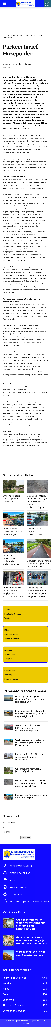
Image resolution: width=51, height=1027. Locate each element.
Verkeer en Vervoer (25, 35)
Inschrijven (25, 837)
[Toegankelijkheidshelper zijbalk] (47, 3)
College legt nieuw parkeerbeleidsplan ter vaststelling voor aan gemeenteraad (37, 592)
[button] (4, 3)
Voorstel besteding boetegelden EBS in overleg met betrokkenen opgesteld (31, 728)
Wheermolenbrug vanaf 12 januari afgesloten (11, 499)
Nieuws (13, 35)
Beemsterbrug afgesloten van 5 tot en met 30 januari (12, 531)
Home (5, 35)
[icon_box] (17, 865)
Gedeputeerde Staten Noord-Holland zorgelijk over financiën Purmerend (31, 940)
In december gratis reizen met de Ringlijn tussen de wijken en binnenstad (13, 592)
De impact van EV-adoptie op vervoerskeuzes (36, 531)
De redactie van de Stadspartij (17, 64)
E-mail (5, 828)
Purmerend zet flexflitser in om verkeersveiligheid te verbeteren (31, 757)
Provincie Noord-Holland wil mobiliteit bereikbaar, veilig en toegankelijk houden (30, 714)
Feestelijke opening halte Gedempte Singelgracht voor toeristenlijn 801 (29, 699)
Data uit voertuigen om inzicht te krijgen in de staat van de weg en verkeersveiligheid (37, 502)
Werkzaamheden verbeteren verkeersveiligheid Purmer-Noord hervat (29, 743)
